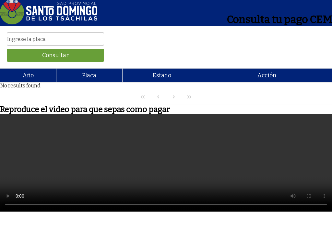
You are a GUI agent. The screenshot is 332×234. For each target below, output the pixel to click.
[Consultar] (55, 55)
